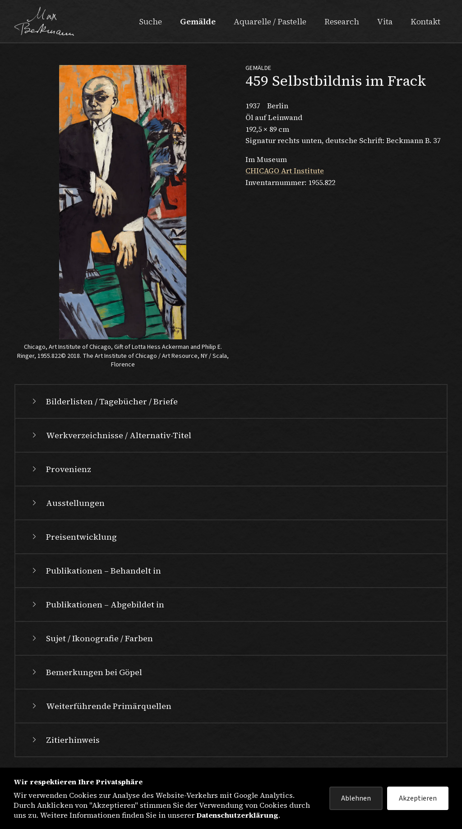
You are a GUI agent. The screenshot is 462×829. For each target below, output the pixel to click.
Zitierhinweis (65, 740)
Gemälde (198, 21)
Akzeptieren (418, 798)
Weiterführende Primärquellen (100, 706)
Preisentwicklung (73, 536)
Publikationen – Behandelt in (95, 570)
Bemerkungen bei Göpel (86, 672)
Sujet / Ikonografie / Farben (91, 638)
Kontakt (425, 21)
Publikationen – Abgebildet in (97, 604)
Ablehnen (356, 798)
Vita (385, 21)
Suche (150, 21)
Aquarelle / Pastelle (270, 21)
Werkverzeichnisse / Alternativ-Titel (110, 435)
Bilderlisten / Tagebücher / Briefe (104, 401)
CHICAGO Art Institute (284, 171)
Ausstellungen (67, 503)
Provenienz (60, 469)
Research (341, 21)
